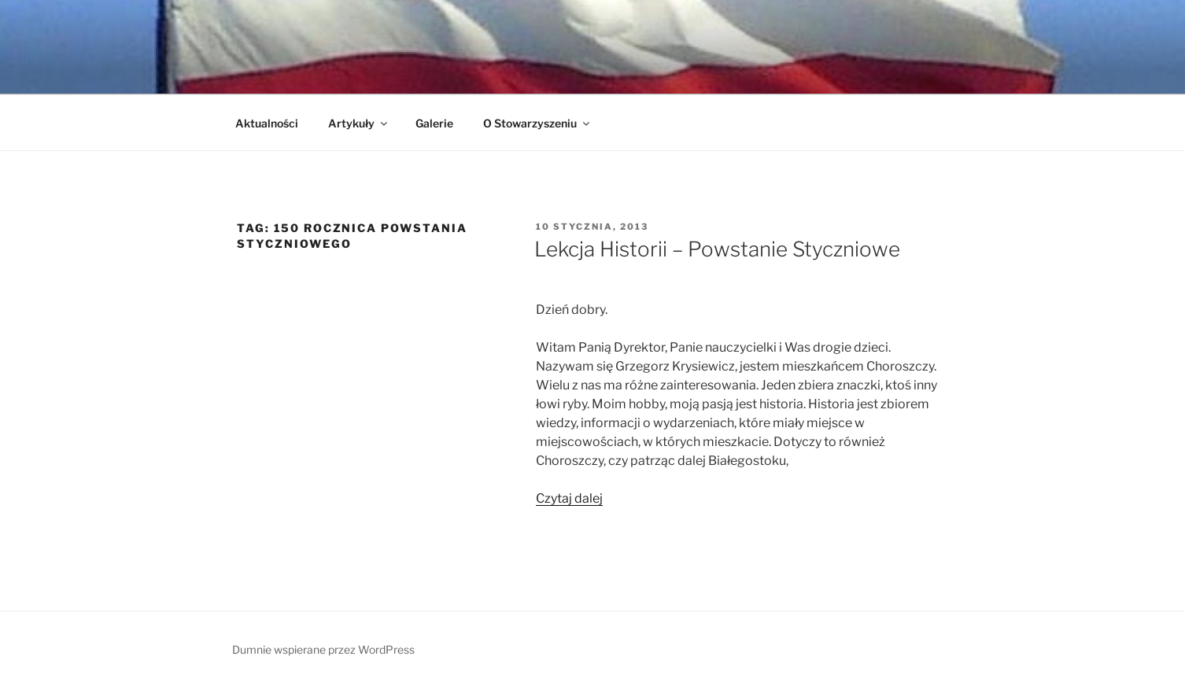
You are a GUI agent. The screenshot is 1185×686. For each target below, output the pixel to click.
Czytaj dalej (569, 498)
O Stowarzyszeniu (537, 123)
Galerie (434, 123)
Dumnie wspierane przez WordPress (323, 649)
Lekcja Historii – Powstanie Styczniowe (717, 249)
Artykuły (358, 123)
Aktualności (266, 123)
